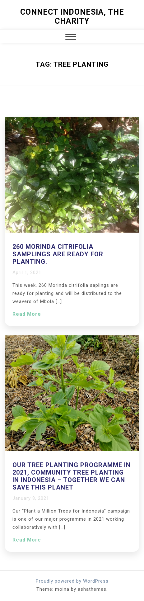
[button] (70, 37)
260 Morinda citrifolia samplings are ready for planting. (57, 254)
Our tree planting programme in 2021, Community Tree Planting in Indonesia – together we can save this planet (71, 476)
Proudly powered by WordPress (72, 581)
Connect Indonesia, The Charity (72, 16)
